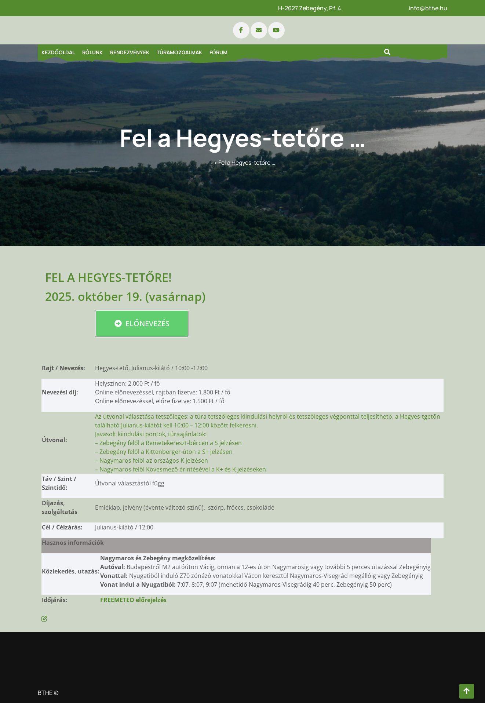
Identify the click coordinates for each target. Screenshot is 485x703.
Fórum (218, 52)
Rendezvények (129, 52)
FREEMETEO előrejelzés (133, 600)
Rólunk (92, 52)
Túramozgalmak (179, 52)
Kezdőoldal (58, 52)
